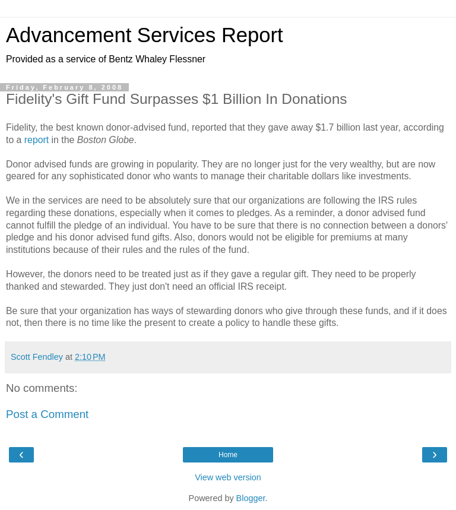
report (36, 140)
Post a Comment (47, 414)
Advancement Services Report (144, 35)
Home (228, 455)
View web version (228, 477)
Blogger (250, 498)
